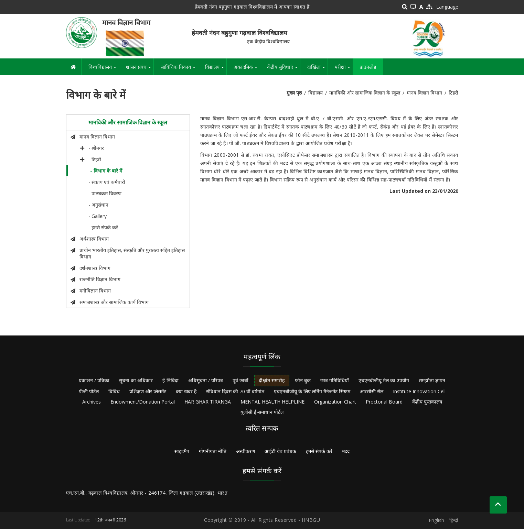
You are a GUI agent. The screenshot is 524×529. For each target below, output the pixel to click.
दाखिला (317, 69)
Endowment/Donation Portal (142, 401)
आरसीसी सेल (371, 391)
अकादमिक (247, 69)
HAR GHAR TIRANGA (207, 401)
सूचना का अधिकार (136, 380)
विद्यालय (215, 69)
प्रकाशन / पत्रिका (94, 380)
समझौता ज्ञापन (432, 380)
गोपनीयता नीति (212, 451)
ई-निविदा (170, 380)
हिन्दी (453, 520)
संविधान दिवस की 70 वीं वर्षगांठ (235, 391)
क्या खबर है (186, 391)
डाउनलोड (368, 67)
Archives (91, 401)
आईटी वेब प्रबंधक (280, 451)
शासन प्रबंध (139, 69)
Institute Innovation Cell (419, 391)
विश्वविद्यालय (103, 69)
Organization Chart (335, 401)
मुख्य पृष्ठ (294, 92)
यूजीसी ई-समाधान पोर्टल (262, 412)
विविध (114, 391)
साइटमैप (181, 451)
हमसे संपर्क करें (319, 451)
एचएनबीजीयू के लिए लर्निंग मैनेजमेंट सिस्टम (312, 391)
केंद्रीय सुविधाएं (283, 69)
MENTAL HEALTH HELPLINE (272, 401)
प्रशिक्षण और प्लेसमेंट (147, 391)
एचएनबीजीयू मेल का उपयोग (384, 380)
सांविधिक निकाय (179, 69)
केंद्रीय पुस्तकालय (427, 401)
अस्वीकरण (245, 451)
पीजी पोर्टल (89, 391)
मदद (346, 451)
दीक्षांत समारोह (272, 380)
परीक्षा (344, 69)
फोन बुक (303, 380)
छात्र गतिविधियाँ (334, 380)
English (436, 520)
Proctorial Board (384, 401)
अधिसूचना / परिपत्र (205, 380)
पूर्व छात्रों (240, 380)
